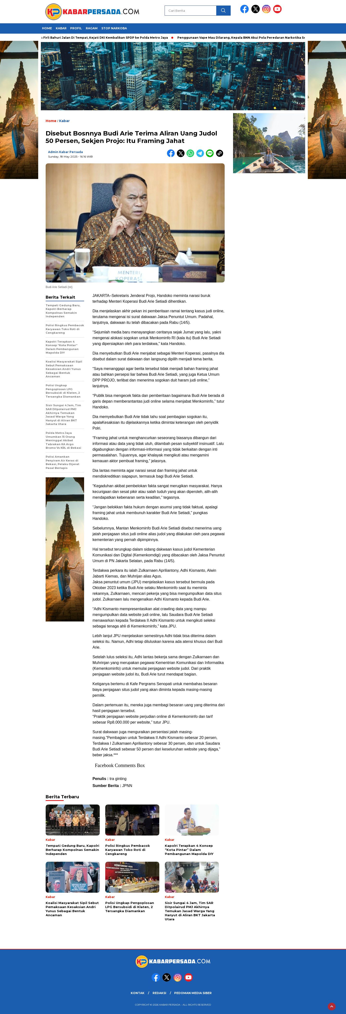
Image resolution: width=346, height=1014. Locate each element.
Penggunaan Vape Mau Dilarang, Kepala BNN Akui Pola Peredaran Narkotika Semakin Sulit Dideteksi (261, 37)
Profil (76, 28)
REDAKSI (159, 993)
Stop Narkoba (114, 28)
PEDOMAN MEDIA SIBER (193, 993)
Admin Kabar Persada (65, 152)
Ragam (92, 28)
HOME (47, 28)
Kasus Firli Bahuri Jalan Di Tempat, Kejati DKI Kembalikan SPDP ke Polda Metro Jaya (102, 37)
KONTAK (137, 993)
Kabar (61, 28)
